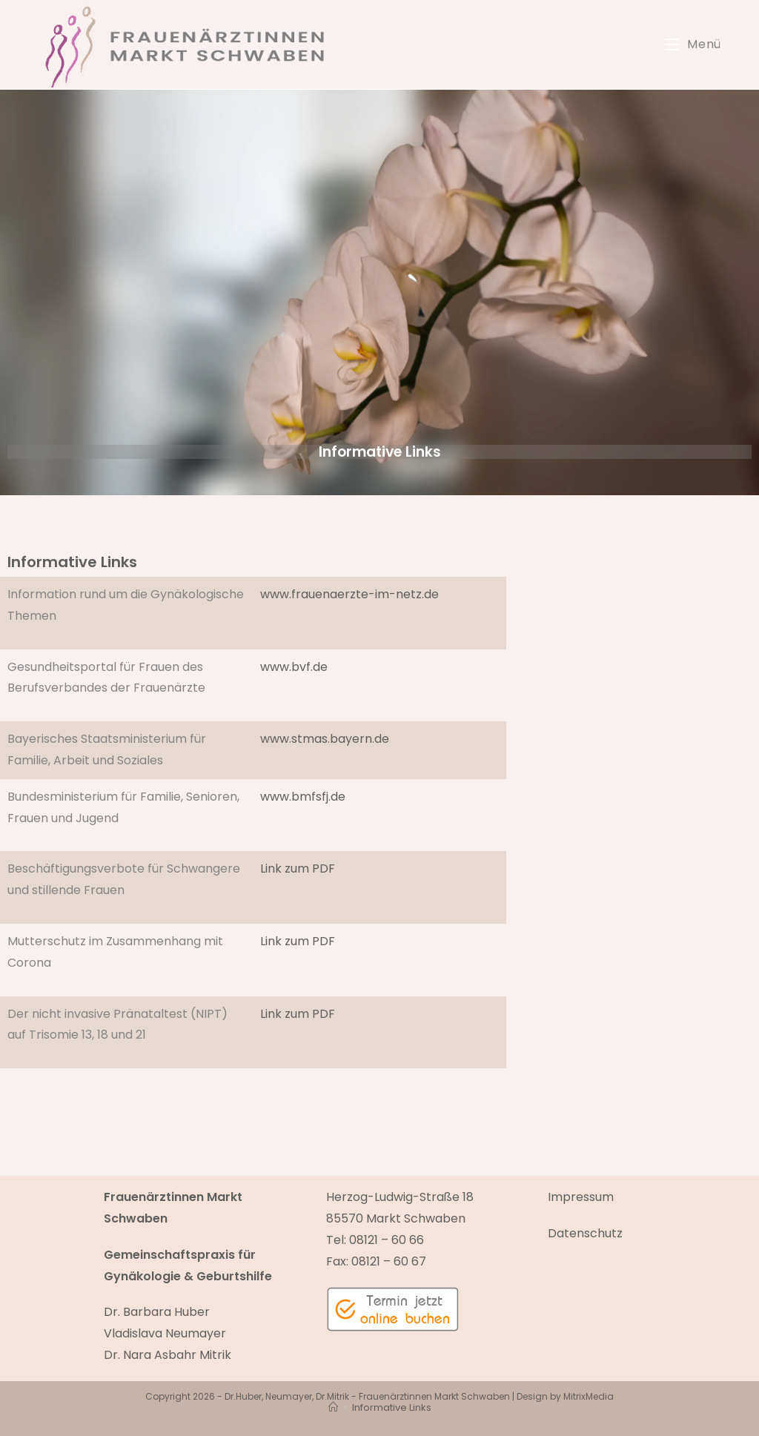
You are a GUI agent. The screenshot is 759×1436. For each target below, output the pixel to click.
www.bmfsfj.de (302, 796)
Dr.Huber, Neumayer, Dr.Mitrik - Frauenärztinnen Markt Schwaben (367, 1396)
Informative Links (391, 1407)
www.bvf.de (294, 666)
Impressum (581, 1196)
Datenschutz (585, 1233)
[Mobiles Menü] (693, 44)
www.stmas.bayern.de (324, 738)
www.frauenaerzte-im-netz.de (349, 594)
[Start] (333, 1407)
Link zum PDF (297, 868)
